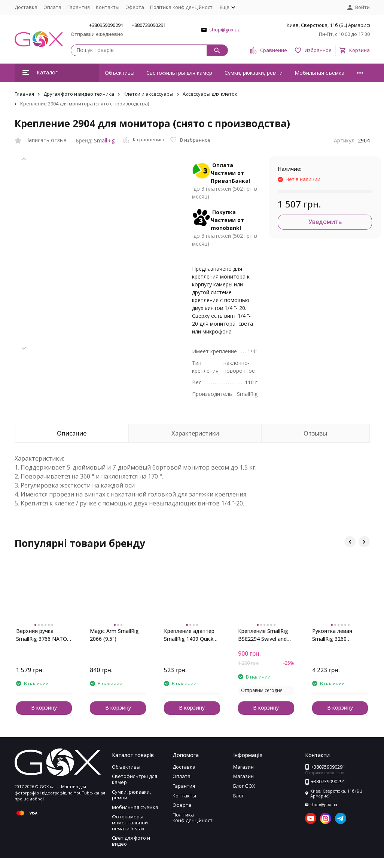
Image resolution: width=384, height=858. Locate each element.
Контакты (107, 7)
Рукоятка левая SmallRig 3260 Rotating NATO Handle (332, 635)
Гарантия (78, 7)
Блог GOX (244, 785)
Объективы (119, 72)
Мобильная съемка (319, 72)
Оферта (134, 7)
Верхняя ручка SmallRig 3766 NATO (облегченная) (41, 635)
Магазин (243, 766)
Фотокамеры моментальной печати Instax (130, 822)
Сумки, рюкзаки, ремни (254, 72)
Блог (238, 795)
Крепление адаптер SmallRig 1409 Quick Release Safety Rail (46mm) (189, 635)
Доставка (26, 7)
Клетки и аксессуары (148, 93)
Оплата (52, 7)
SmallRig (104, 140)
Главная (24, 93)
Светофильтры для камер (179, 72)
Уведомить (325, 222)
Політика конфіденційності (182, 7)
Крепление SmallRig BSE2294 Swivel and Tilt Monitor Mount (263, 635)
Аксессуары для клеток (210, 93)
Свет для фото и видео (131, 840)
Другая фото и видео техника (78, 93)
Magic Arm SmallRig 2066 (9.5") (114, 634)
